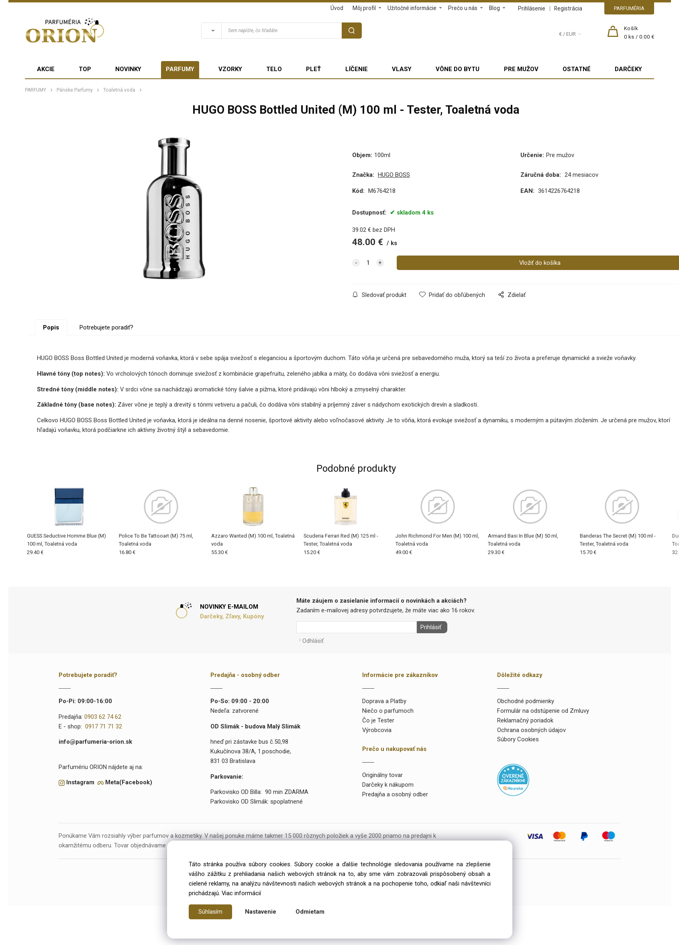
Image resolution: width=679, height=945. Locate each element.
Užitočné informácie (411, 8)
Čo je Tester (378, 718)
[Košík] (639, 33)
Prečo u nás (462, 8)
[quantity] (368, 263)
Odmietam (310, 911)
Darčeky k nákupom (388, 782)
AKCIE (46, 69)
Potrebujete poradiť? (106, 327)
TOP (85, 69)
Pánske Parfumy (75, 90)
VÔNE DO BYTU (457, 69)
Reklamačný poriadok (525, 718)
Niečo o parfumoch (388, 709)
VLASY (402, 69)
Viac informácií (241, 893)
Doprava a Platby (384, 699)
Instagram (80, 780)
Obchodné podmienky (525, 699)
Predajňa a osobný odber (395, 792)
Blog (494, 8)
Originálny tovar (382, 773)
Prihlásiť (429, 627)
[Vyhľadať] (211, 30)
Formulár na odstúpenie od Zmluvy (543, 709)
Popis (51, 327)
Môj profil (364, 8)
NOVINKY (128, 69)
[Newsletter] (356, 627)
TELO (274, 69)
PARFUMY (180, 69)
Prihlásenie (531, 8)
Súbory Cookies (518, 737)
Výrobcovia (376, 728)
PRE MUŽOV (521, 69)
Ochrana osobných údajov (531, 728)
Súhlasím (210, 911)
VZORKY (230, 69)
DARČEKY (628, 69)
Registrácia (568, 8)
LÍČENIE (356, 69)
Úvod (336, 8)
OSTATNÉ (577, 69)
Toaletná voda (119, 90)
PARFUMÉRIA (629, 8)
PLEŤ (313, 69)
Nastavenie (260, 911)
